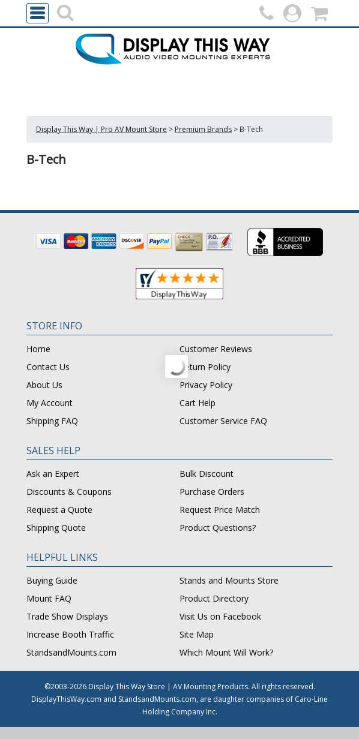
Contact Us (48, 366)
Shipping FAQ (52, 420)
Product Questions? (218, 527)
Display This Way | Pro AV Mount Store (101, 129)
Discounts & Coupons (69, 491)
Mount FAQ (48, 598)
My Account (49, 402)
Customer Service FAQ (223, 420)
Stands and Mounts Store (229, 580)
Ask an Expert (52, 473)
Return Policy (205, 366)
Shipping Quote (56, 527)
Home (38, 349)
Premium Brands (203, 129)
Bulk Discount (207, 473)
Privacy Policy (206, 384)
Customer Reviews (216, 349)
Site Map (197, 634)
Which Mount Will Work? (226, 652)
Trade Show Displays (67, 616)
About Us (44, 384)
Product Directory (214, 598)
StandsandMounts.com (71, 652)
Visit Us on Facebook (220, 616)
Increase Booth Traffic (70, 634)
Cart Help (198, 402)
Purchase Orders (212, 491)
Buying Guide (51, 580)
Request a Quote (59, 509)
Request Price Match (220, 509)
